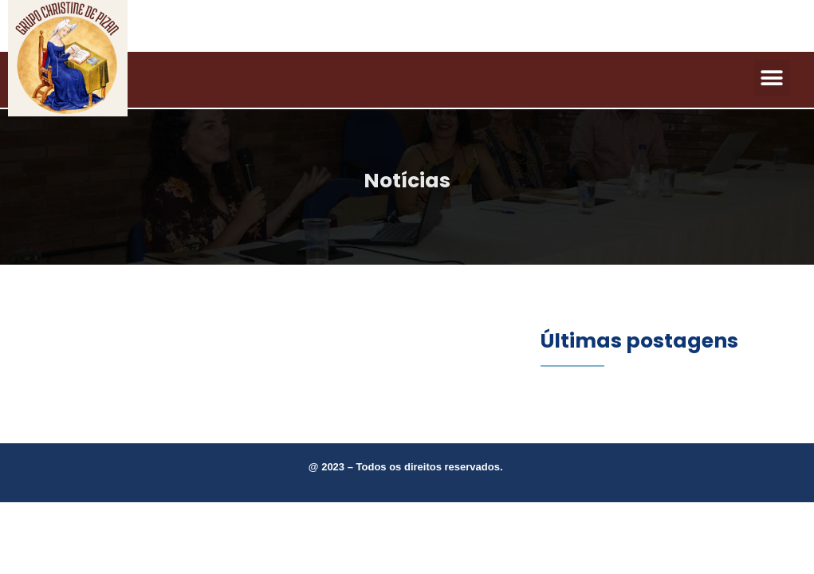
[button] (772, 78)
